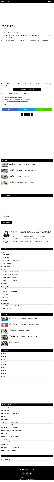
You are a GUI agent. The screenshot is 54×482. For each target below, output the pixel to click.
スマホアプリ (5, 302)
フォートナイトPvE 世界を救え (9, 438)
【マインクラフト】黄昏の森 (9, 282)
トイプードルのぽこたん (8, 265)
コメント (4, 199)
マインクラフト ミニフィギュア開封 (10, 307)
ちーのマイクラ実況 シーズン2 (9, 276)
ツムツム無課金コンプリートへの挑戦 (11, 432)
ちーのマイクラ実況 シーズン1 (9, 273)
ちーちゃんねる (5, 1)
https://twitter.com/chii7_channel (13, 97)
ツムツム (4, 285)
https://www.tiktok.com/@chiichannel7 (17, 101)
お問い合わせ (23, 479)
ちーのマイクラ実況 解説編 (8, 279)
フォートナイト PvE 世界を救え (9, 293)
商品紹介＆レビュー (7, 305)
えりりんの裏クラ (5, 461)
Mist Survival (5, 299)
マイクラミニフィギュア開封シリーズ (11, 449)
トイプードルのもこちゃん (8, 268)
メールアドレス (5, 218)
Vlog (3, 270)
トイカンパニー (5, 290)
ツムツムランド (5, 288)
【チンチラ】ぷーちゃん (8, 256)
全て (3, 253)
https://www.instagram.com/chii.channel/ (20, 99)
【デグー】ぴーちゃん (7, 259)
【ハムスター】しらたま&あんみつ (10, 262)
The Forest (4, 296)
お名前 (3, 213)
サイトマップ (30, 479)
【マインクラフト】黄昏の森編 (9, 429)
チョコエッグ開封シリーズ (8, 452)
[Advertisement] (27, 13)
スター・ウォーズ (6, 310)
